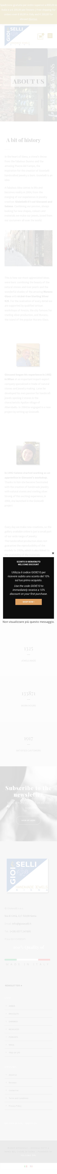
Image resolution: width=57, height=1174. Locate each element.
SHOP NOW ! (29, 602)
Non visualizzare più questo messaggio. (28, 622)
